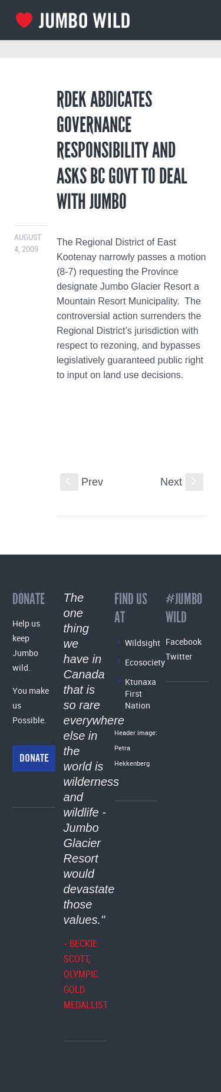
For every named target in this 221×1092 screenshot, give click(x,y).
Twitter (179, 656)
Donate (34, 758)
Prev (81, 482)
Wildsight (142, 642)
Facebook (184, 641)
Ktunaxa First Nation (140, 693)
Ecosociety (145, 662)
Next (181, 482)
